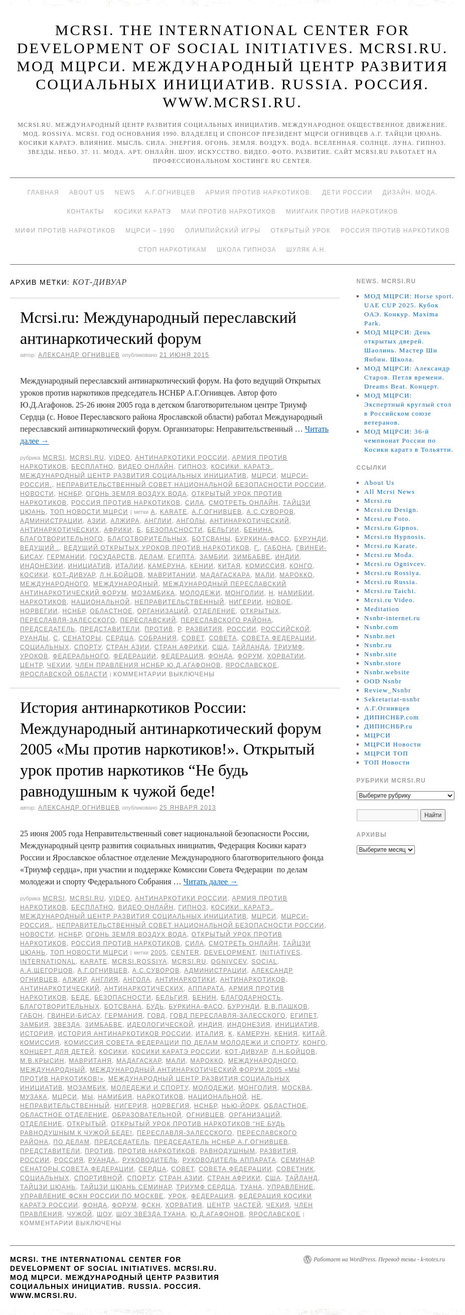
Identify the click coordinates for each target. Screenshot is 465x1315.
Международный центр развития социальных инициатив (133, 475)
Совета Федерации (278, 638)
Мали (265, 575)
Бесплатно (92, 466)
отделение (214, 611)
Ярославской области (63, 674)
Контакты (85, 211)
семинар (297, 1160)
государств (111, 556)
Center (185, 952)
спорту (88, 647)
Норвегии (39, 611)
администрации (51, 520)
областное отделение (63, 1114)
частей (247, 1205)
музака (34, 1096)
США (220, 647)
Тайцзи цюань (48, 1187)
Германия (124, 1015)
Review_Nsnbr (387, 690)
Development (230, 952)
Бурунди (310, 538)
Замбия (34, 1024)
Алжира (124, 520)
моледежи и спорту (149, 1087)
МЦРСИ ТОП (386, 753)
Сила (194, 502)
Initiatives (280, 952)
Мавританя (90, 1060)
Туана (251, 1187)
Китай (313, 1033)
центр (31, 665)
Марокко (296, 575)
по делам (71, 1142)
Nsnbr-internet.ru (392, 618)
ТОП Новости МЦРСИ (89, 511)
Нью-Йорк (240, 1105)
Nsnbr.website (387, 672)
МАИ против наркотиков (228, 211)
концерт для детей (57, 1051)
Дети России (347, 192)
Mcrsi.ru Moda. (389, 554)
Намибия (115, 1096)
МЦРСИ (263, 475)
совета (223, 638)
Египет (303, 1015)
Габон (31, 1015)
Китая (229, 566)
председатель (47, 629)
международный (126, 584)
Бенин (205, 997)
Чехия (277, 1205)
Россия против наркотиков (395, 230)
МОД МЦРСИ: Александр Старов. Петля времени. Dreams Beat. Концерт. (407, 377)
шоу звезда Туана (151, 1214)
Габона (278, 547)
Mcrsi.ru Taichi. (390, 591)
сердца (120, 638)
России (242, 629)
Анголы (191, 520)
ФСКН (151, 1205)
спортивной (98, 1178)
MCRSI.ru (189, 961)
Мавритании (172, 575)
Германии (66, 556)
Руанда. (103, 1160)
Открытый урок (301, 230)
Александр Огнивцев (79, 354)
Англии (158, 520)
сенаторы (82, 638)
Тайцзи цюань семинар (126, 1187)
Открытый (86, 1124)
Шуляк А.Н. (306, 249)
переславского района (226, 620)
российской (285, 629)
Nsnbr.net (379, 636)
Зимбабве (251, 556)
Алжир (75, 979)
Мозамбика (153, 593)
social (264, 961)
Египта (181, 556)
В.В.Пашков (286, 1006)
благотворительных (148, 538)
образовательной (147, 1114)
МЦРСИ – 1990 (150, 230)
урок (177, 1196)
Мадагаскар (138, 1060)
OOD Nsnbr (383, 681)
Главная (43, 192)
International (48, 961)
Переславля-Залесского (67, 620)
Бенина (258, 529)
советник (295, 1169)
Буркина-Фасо (262, 538)
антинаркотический (249, 520)
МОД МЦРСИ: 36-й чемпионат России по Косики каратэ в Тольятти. (408, 440)
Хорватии (285, 656)
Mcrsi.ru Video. (389, 600)
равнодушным (227, 1151)
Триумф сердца (205, 1187)
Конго (301, 566)
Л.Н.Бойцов (121, 575)
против (158, 629)
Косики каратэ (142, 211)
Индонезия (249, 1024)
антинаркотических (59, 529)
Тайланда (250, 647)
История (37, 1033)
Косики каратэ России (176, 1051)
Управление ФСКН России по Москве (92, 1196)
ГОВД (156, 1015)
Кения (286, 1033)
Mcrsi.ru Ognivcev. (395, 564)
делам (151, 556)
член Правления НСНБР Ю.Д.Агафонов (148, 665)
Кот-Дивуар (74, 575)
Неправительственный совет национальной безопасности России (191, 484)
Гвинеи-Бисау (74, 1015)
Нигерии (245, 602)
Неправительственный (179, 602)
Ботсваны (211, 538)
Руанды (34, 638)
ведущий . (39, 547)
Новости (37, 493)
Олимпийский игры (223, 230)
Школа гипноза (246, 249)
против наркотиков (156, 1151)
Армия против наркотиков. (259, 192)
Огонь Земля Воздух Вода (136, 493)
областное (111, 611)
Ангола (136, 979)
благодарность (251, 997)
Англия (104, 979)
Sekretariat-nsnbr (392, 699)
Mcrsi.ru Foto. (387, 518)
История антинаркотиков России (124, 1033)
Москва (296, 1087)
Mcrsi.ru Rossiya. (392, 573)
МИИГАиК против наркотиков (342, 211)
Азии (96, 520)
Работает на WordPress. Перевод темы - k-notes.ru (379, 1259)
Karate (173, 511)
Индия (210, 1024)
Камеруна (167, 566)
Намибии (295, 593)
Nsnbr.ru (378, 645)
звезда (67, 1024)
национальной (100, 602)
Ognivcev (229, 961)
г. (257, 547)
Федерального (81, 656)
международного (54, 584)
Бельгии (223, 529)
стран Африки (181, 647)
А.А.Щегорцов (46, 970)
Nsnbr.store (382, 663)
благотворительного (61, 538)
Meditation (381, 609)
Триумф (288, 647)
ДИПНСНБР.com (391, 717)
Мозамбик (86, 1087)
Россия (69, 1160)
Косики (34, 575)
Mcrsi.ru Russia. (390, 582)
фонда (220, 656)
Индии (287, 556)
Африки (118, 529)
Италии (129, 566)
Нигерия (130, 1105)
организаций (163, 611)
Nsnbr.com (381, 627)
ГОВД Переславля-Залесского (228, 1015)
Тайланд (301, 1178)
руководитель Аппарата (229, 1160)
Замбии (214, 556)
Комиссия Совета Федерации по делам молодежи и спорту (181, 1042)
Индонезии (41, 566)
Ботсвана (123, 1006)
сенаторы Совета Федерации (77, 1169)
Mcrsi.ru (87, 457)
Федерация (182, 656)
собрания (157, 638)
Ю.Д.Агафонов (217, 1214)
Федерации (134, 656)
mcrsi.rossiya (139, 961)
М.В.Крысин (42, 1060)
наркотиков (43, 602)
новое (278, 602)
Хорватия (183, 1205)
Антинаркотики (185, 979)
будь (155, 1006)
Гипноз (193, 466)
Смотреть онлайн (243, 502)
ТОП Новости (387, 762)
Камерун (253, 1033)
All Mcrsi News (389, 491)
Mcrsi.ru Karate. (390, 545)
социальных (45, 647)
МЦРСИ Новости (392, 744)
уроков (34, 656)
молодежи (200, 593)
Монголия (257, 1087)
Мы (87, 1096)
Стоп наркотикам (172, 249)
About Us (87, 192)
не (256, 1096)
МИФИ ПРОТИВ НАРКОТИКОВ (65, 230)
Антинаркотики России (181, 457)
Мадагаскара (225, 575)
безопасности (174, 529)
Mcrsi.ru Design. (391, 509)
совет (193, 638)
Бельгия (172, 997)
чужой (79, 1214)
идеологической (160, 1024)
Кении (202, 566)
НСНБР (70, 493)
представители (110, 629)
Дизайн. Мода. (409, 192)
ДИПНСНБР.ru (388, 726)
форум (250, 656)
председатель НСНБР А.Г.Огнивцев (221, 1142)
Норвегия (171, 1105)
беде (80, 997)
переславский (148, 620)
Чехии (59, 665)
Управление (290, 1187)
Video (119, 457)
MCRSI (54, 457)
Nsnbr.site (380, 654)
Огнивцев (205, 1114)
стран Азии (127, 647)
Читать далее (211, 881)
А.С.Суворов (269, 511)
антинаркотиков (252, 979)
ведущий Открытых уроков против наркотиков (157, 547)
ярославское (251, 665)
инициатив (89, 566)
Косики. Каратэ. (241, 466)
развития (204, 629)
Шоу (104, 1214)
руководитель (150, 1160)
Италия (210, 1033)
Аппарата (206, 988)
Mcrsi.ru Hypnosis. (395, 536)
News (125, 192)
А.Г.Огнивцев (170, 192)
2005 (158, 952)
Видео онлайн (146, 466)
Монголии (244, 593)
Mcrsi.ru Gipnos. (391, 527)
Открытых (259, 611)
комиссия (265, 566)
